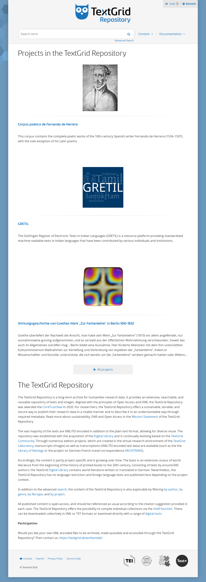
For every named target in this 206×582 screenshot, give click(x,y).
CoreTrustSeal (52, 407)
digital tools (153, 514)
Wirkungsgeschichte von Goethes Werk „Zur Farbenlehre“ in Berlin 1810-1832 (76, 323)
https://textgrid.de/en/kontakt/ (81, 538)
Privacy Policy (55, 558)
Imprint (40, 558)
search (62, 489)
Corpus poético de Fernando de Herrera (48, 124)
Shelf (174, 4)
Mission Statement (145, 417)
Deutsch (191, 4)
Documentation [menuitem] (170, 34)
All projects (105, 369)
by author (171, 489)
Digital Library (103, 436)
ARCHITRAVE (133, 451)
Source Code (74, 558)
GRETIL (23, 224)
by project (57, 494)
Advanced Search (124, 40)
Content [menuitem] (144, 34)
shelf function (162, 509)
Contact (27, 558)
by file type (35, 494)
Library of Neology (31, 451)
